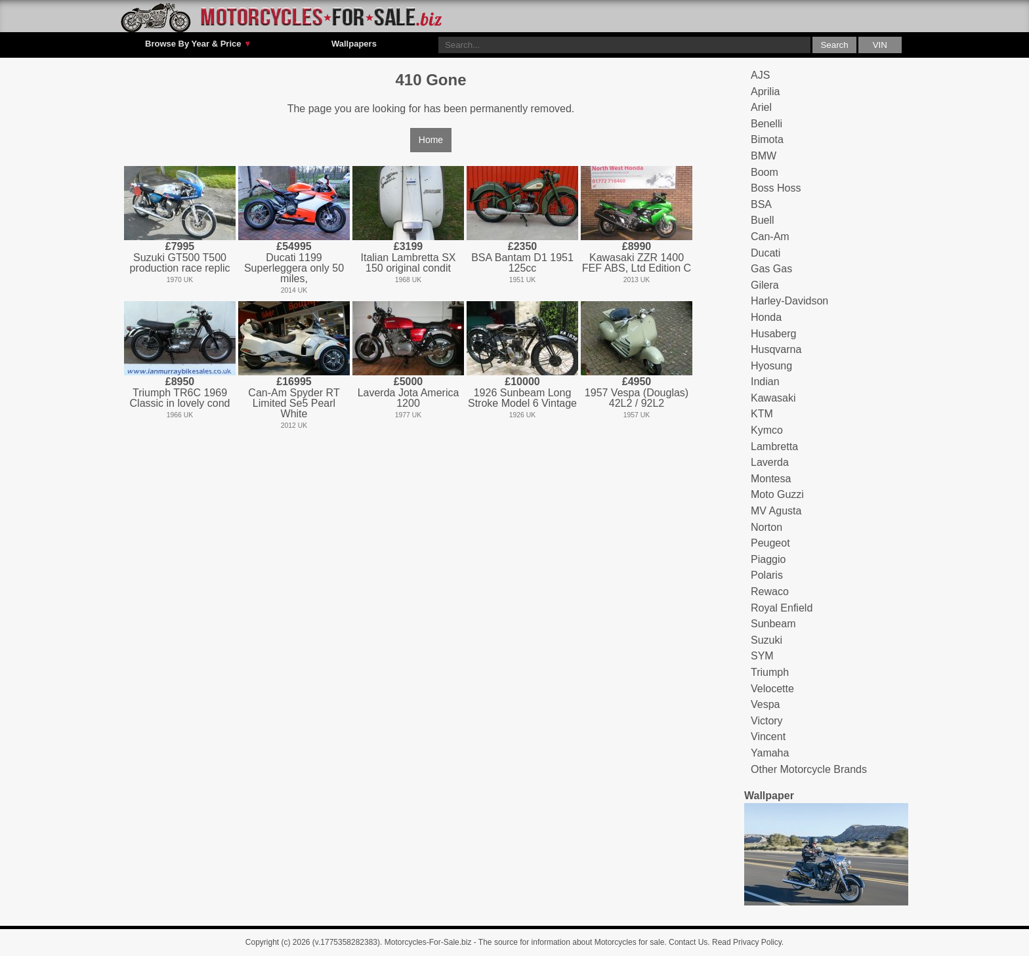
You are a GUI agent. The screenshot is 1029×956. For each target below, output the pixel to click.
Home (431, 140)
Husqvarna (776, 349)
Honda (766, 317)
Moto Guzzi (777, 494)
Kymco (767, 430)
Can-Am (770, 236)
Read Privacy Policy (747, 942)
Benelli (766, 123)
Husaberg (773, 333)
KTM (762, 413)
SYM (762, 655)
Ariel (761, 107)
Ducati (765, 253)
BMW (763, 155)
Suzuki (766, 640)
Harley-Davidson (789, 300)
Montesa (771, 478)
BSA (761, 204)
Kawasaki (773, 398)
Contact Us (688, 942)
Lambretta (774, 446)
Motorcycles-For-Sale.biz (428, 942)
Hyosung (771, 365)
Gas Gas (771, 268)
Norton (766, 527)
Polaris (767, 575)
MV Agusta (776, 510)
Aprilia (765, 91)
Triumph (770, 672)
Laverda (770, 462)
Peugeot (770, 543)
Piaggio (768, 559)
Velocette (772, 688)
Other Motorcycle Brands (809, 769)
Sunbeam (773, 623)
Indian (765, 381)
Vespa (765, 704)
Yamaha (770, 753)
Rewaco (770, 591)
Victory (767, 720)
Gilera (765, 285)
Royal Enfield (781, 607)
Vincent (768, 736)
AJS (760, 75)
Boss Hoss (776, 188)
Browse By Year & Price (198, 44)
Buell (762, 220)
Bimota (767, 139)
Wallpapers (354, 44)
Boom (764, 172)
